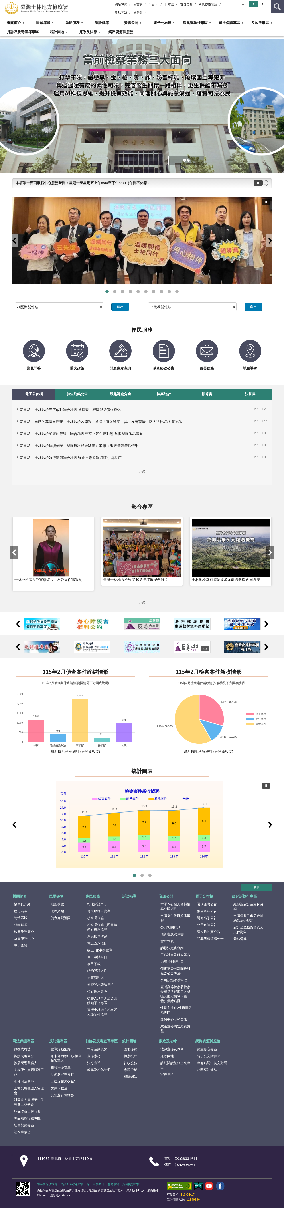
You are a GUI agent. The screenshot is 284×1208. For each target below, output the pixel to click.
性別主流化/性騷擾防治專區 (176, 1010)
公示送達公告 (207, 925)
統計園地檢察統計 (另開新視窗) (75, 751)
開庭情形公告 (207, 918)
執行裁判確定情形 (142, 875)
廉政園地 (167, 1056)
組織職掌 (20, 925)
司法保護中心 (97, 904)
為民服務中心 (24, 938)
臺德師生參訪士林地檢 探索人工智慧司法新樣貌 (130, 291)
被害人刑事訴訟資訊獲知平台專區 (102, 1000)
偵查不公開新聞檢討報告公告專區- (175, 970)
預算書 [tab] (207, 394)
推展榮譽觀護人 (25, 1063)
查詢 (277, 6)
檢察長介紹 (22, 904)
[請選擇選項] (59, 306)
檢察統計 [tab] (164, 394)
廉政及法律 (88, 32)
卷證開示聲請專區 (100, 984)
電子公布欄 (162, 22)
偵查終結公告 (207, 911)
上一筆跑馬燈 (266, 180)
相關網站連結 (207, 1070)
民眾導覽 (43, 22)
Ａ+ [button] (263, 4)
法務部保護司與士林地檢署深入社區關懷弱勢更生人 (107, 291)
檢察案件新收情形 (134, 875)
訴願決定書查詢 (172, 948)
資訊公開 (131, 22)
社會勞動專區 (24, 1125)
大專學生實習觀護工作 (29, 1072)
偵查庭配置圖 (61, 918)
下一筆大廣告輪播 (270, 240)
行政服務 (130, 1063)
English (153, 4)
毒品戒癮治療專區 (27, 1118)
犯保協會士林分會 (27, 1111)
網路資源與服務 (120, 32)
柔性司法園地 (24, 1081)
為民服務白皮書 (98, 911)
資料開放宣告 (131, 1184)
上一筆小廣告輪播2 (17, 624)
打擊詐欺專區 (177, 291)
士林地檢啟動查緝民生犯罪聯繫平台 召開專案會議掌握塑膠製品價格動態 (122, 291)
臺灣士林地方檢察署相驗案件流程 (102, 1012)
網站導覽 (121, 4)
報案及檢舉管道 (98, 1070)
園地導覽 (130, 1049)
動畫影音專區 (207, 1049)
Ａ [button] (253, 4)
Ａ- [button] (243, 4)
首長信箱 (186, 4)
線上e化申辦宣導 (99, 950)
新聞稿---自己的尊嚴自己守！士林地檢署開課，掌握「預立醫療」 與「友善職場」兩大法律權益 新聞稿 (101, 421)
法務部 (138, 12)
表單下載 (94, 964)
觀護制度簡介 (24, 1056)
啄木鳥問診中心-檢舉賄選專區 (66, 1058)
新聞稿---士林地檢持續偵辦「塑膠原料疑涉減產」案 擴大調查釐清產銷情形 (79, 445)
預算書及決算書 (172, 934)
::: (3, 3)
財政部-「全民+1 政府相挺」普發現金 (169, 291)
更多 (186, 160)
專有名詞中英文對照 (212, 1063)
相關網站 (130, 1077)
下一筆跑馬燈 (266, 185)
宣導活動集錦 (61, 1049)
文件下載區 (59, 1088)
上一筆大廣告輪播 (14, 240)
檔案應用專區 (97, 991)
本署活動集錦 (97, 1049)
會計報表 (167, 941)
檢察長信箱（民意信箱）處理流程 (102, 927)
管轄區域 (20, 918)
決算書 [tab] (250, 394)
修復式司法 (22, 1049)
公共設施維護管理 (173, 980)
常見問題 (121, 12)
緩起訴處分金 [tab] (120, 394)
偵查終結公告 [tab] (77, 394)
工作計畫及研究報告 (175, 955)
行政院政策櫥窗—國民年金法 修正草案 (153, 291)
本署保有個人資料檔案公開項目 (175, 906)
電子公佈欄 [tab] (34, 394)
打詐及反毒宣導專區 (23, 32)
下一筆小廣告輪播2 (266, 624)
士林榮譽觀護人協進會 (29, 1090)
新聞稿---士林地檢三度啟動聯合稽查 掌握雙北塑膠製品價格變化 (70, 409)
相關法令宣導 (61, 1067)
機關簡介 (14, 22)
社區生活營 (22, 1132)
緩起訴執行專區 (195, 22)
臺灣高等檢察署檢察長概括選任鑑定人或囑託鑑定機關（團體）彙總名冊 (175, 994)
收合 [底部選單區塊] (257, 887)
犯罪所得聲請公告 (210, 938)
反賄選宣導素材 (62, 1074)
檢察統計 (130, 1056)
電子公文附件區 (208, 1056)
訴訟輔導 (102, 22)
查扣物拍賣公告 (208, 932)
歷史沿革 (20, 911)
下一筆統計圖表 (270, 824)
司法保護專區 (229, 22)
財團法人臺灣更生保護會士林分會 (29, 1102)
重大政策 (20, 945)
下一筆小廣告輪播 (266, 647)
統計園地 (57, 32)
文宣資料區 (95, 978)
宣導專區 (167, 1074)
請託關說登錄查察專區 (175, 1065)
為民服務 (72, 22)
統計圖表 (142, 771)
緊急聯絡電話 (208, 4)
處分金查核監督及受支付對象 (248, 929)
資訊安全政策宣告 (72, 1184)
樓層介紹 (57, 911)
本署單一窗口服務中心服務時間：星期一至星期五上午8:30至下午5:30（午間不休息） (83, 183)
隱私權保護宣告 (47, 1184)
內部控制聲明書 (172, 962)
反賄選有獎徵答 (62, 1095)
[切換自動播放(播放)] (258, 183)
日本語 (169, 4)
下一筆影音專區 (270, 552)
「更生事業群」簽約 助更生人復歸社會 (161, 291)
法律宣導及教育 (172, 1049)
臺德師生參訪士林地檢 (138, 291)
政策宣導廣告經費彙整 (175, 1028)
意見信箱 (113, 1184)
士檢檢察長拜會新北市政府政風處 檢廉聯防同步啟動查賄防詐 (114, 291)
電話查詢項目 (97, 943)
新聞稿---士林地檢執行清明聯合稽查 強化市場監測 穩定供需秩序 (71, 457)
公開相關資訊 (170, 927)
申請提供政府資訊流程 (175, 918)
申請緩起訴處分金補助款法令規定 (248, 918)
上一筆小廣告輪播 (17, 647)
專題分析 (130, 1070)
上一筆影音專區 (14, 552)
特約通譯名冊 (97, 971)
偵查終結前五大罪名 (150, 875)
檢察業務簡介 (24, 932)
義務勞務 (240, 939)
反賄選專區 (260, 22)
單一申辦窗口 (97, 957)
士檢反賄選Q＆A (63, 1081)
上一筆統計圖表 (14, 824)
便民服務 (142, 329)
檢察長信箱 (95, 918)
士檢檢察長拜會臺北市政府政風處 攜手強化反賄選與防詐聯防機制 (146, 291)
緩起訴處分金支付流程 (248, 906)
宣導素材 (94, 1056)
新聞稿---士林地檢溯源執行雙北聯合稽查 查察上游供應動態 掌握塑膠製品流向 (81, 433)
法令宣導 (94, 1063)
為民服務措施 (97, 936)
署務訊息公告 (207, 904)
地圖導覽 (57, 904)
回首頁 (138, 4)
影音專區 (142, 506)
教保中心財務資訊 (173, 1019)
